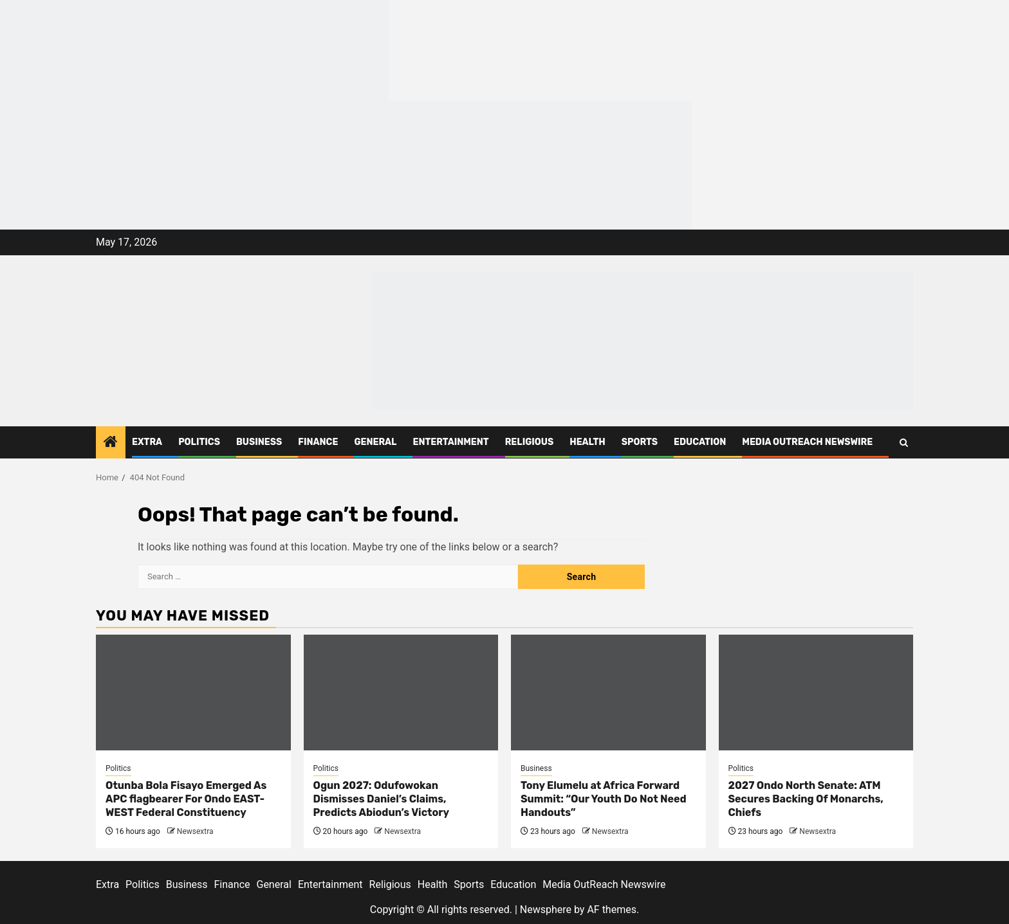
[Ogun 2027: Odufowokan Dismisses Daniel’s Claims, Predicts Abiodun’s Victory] (401, 692)
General (375, 442)
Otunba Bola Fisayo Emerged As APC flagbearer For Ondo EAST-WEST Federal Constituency (186, 799)
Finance (318, 442)
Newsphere (545, 909)
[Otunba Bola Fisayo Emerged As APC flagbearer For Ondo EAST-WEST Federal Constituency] (193, 692)
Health (587, 442)
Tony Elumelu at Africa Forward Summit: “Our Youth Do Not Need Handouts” (604, 799)
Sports (640, 442)
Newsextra (195, 831)
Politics (199, 442)
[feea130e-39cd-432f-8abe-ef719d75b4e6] (194, 50)
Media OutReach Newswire (807, 442)
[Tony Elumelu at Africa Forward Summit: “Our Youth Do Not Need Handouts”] (608, 692)
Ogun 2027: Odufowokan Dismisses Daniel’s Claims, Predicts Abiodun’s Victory (381, 799)
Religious (529, 442)
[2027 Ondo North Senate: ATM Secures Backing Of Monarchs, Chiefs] (816, 692)
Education (700, 442)
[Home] (111, 443)
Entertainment (450, 442)
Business (259, 442)
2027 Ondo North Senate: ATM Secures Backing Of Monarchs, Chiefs (806, 799)
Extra (147, 442)
